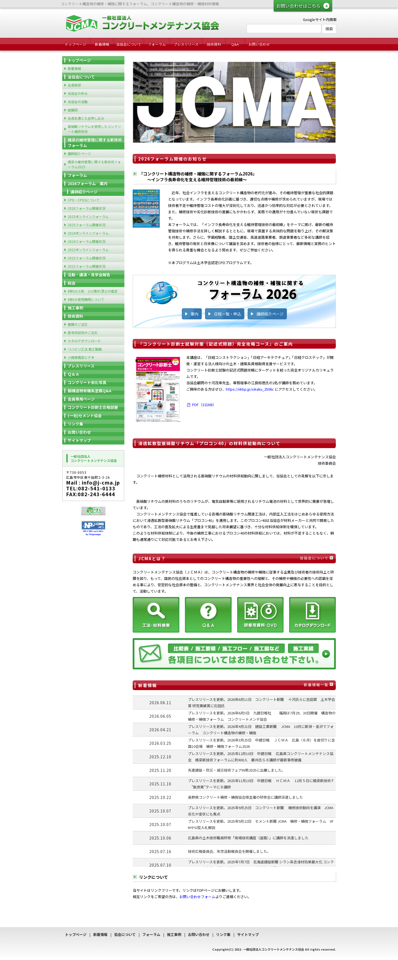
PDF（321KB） (201, 404)
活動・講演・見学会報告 (89, 274)
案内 (194, 314)
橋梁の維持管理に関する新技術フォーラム (95, 142)
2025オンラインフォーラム (88, 216)
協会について (125, 934)
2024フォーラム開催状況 (86, 241)
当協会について (128, 44)
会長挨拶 (74, 85)
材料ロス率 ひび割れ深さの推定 (92, 291)
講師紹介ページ (270, 314)
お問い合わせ (259, 44)
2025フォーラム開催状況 (86, 224)
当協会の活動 (78, 101)
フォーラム (157, 44)
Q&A (235, 44)
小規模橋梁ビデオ (81, 357)
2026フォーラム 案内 (88, 183)
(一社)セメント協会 (85, 415)
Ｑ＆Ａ (73, 374)
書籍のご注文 (78, 324)
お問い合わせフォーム (197, 896)
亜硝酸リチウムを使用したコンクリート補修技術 (94, 129)
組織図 (73, 109)
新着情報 (102, 44)
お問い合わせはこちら (298, 5)
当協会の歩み (78, 93)
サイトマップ (79, 440)
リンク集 (75, 424)
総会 (71, 283)
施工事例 (75, 308)
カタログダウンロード (84, 340)
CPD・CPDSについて (84, 200)
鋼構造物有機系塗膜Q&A (89, 390)
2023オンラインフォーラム (88, 249)
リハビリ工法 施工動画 (85, 349)
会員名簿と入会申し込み (86, 118)
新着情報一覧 (316, 684)
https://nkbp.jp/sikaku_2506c (250, 389)
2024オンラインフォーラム (88, 233)
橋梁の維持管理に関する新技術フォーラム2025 (94, 164)
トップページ (75, 44)
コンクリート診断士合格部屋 (93, 407)
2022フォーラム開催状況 (86, 266)
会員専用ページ (81, 399)
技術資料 (214, 44)
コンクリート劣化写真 (87, 382)
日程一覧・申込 (227, 314)
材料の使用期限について (86, 299)
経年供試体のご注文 (83, 332)
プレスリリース (186, 44)
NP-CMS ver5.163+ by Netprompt (93, 533)
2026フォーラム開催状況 (86, 208)
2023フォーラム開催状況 (86, 258)
